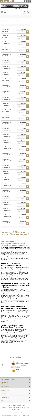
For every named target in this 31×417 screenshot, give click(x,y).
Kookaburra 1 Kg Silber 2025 (6, 36)
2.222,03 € (23, 91)
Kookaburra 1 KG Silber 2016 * (6, 104)
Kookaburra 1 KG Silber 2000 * (6, 184)
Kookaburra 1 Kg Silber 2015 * (6, 110)
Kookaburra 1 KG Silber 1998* (6, 203)
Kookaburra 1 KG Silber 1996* (6, 197)
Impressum (26, 415)
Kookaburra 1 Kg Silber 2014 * (6, 116)
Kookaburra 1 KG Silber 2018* (6, 86)
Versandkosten (5, 407)
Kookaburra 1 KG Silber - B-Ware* (6, 178)
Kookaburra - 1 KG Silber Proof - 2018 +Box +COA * (6, 92)
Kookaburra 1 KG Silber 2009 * (6, 147)
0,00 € (21, 140)
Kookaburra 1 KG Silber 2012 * (6, 129)
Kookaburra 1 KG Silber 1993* (6, 191)
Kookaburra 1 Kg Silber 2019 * (6, 79)
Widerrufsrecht (24, 412)
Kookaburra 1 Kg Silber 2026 (6, 30)
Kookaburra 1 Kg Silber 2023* (6, 55)
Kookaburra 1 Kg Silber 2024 (6, 48)
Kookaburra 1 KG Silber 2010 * (6, 141)
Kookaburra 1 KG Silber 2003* (6, 172)
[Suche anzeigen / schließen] (24, 12)
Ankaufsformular (6, 412)
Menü (4, 12)
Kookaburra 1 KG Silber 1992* (6, 222)
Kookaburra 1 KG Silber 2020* (6, 73)
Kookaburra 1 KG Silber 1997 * (6, 215)
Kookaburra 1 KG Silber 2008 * (6, 160)
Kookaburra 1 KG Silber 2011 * (6, 135)
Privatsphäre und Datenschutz (9, 415)
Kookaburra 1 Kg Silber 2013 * (6, 123)
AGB (20, 415)
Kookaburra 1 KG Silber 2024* (6, 42)
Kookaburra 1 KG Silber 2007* (6, 166)
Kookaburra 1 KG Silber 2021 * (6, 67)
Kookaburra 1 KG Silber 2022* (6, 61)
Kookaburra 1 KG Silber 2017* (6, 98)
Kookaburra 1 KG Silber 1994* (6, 209)
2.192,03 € (23, 29)
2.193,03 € (23, 54)
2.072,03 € (23, 178)
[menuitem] (4, 12)
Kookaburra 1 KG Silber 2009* (6, 154)
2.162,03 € (23, 35)
